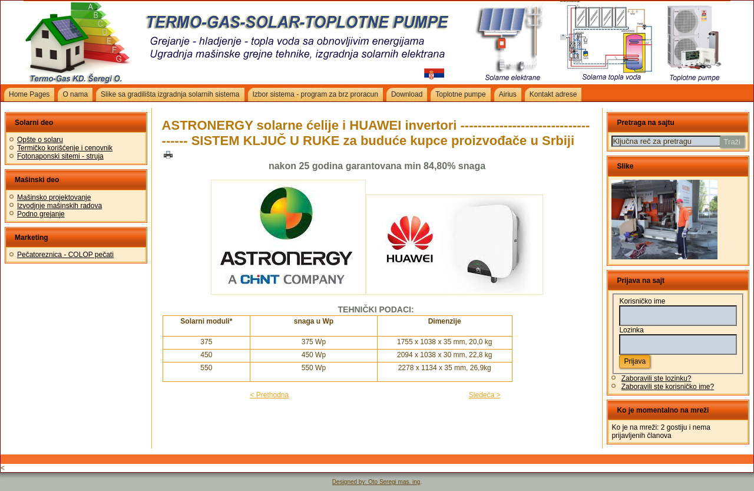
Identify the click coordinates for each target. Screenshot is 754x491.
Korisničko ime (642, 301)
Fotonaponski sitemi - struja (60, 156)
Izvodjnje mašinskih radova (59, 206)
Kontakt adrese (553, 94)
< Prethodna (269, 395)
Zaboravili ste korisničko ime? (667, 387)
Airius (508, 94)
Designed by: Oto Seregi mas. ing (376, 482)
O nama (75, 94)
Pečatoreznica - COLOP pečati (65, 255)
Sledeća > (485, 395)
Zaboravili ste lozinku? (656, 378)
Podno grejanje (41, 214)
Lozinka (631, 330)
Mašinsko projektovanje (54, 197)
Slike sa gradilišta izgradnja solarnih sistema (170, 94)
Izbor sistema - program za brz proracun (315, 94)
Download (406, 94)
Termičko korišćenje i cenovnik (65, 148)
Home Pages (29, 94)
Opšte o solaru (40, 140)
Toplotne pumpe (460, 94)
